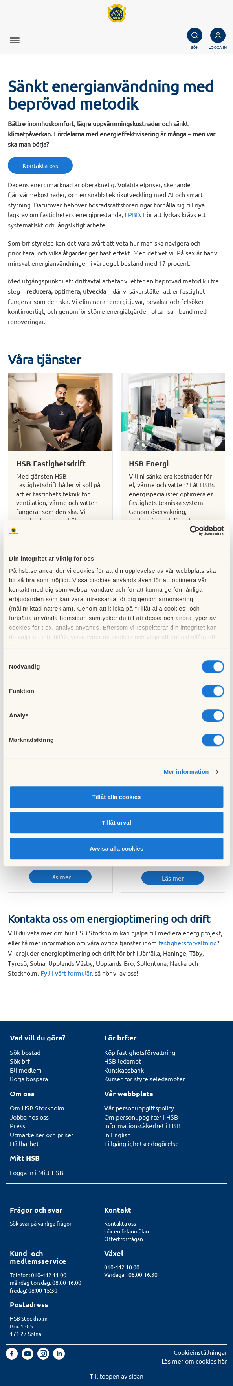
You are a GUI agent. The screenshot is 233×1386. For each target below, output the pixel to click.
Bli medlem (26, 1070)
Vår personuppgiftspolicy (139, 1108)
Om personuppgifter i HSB (141, 1117)
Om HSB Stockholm (37, 1108)
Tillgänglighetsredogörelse (141, 1143)
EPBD (132, 214)
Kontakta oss (40, 165)
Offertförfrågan (123, 1238)
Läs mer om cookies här (194, 1361)
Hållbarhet (24, 1143)
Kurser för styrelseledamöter (144, 1078)
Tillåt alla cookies (116, 797)
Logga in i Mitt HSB (36, 1172)
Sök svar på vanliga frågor (41, 1223)
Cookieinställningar (200, 1352)
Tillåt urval (116, 822)
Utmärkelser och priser (41, 1134)
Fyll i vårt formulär (66, 973)
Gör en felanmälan (126, 1231)
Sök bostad (25, 1052)
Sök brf (20, 1061)
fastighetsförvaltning (187, 942)
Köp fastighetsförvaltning (139, 1052)
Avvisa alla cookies (116, 848)
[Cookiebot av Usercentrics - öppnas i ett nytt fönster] (189, 530)
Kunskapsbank (124, 1070)
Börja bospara (29, 1078)
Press (17, 1125)
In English (117, 1134)
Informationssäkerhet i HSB (142, 1125)
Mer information (186, 771)
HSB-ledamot (122, 1061)
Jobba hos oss (29, 1117)
